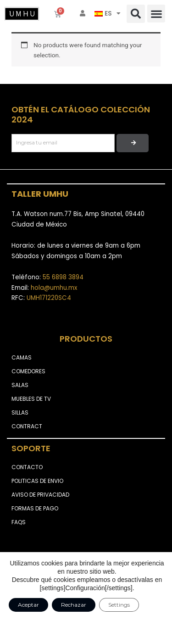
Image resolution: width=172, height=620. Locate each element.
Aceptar (28, 604)
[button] (136, 14)
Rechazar (73, 604)
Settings (119, 604)
